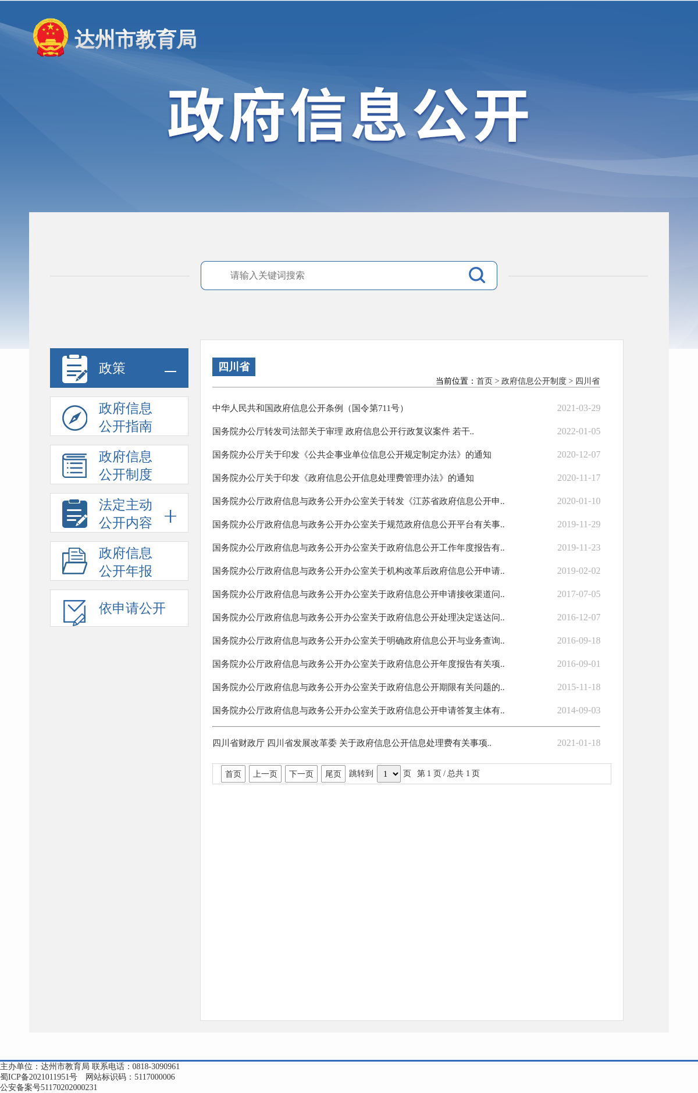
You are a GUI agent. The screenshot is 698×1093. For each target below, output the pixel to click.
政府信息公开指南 (107, 418)
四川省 (587, 381)
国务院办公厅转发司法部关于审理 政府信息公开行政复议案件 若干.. (343, 431)
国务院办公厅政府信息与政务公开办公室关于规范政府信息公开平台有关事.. (358, 524)
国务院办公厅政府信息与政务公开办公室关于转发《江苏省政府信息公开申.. (358, 501)
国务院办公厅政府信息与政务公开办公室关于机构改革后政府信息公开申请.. (358, 571)
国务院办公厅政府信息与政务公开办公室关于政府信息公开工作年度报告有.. (358, 547)
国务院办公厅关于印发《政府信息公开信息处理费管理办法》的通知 (343, 478)
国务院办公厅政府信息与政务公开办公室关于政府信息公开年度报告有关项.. (358, 664)
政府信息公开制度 (107, 466)
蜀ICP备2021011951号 (38, 1077)
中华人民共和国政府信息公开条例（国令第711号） (310, 408)
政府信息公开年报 (107, 563)
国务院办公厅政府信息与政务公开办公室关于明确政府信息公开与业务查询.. (358, 640)
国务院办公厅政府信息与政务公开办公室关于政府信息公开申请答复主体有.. (358, 710)
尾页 (333, 774)
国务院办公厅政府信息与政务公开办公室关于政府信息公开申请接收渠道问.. (358, 594)
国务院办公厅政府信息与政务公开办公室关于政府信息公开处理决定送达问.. (358, 617)
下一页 (301, 774)
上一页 (265, 774)
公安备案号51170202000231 (48, 1087)
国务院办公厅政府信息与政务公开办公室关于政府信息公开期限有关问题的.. (358, 687)
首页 (484, 381)
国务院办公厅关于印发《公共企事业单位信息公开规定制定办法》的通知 (352, 454)
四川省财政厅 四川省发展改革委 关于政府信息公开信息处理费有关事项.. (352, 743)
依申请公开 (114, 612)
